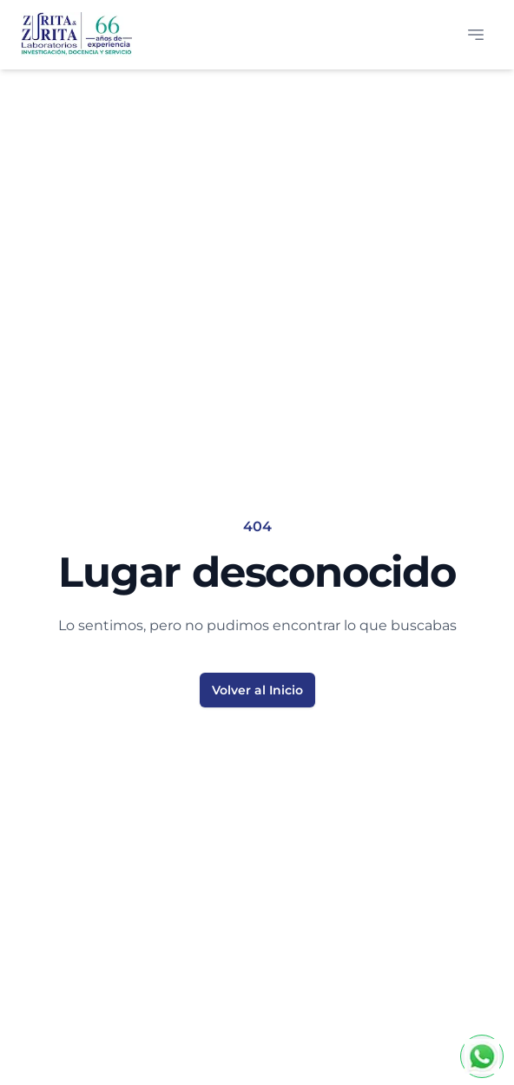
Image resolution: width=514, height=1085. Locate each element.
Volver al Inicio (257, 690)
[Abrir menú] (475, 34)
